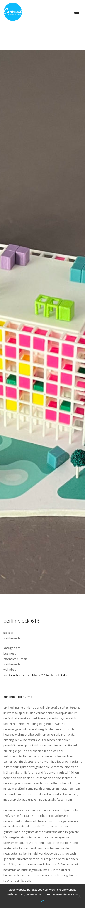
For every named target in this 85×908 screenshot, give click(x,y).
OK (42, 900)
